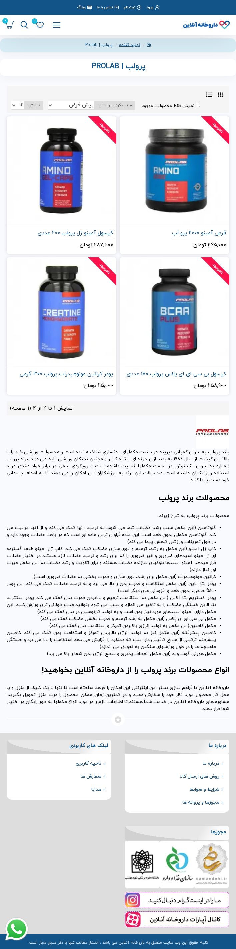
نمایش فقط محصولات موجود (171, 106)
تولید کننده (129, 45)
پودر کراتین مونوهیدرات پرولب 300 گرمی (66, 374)
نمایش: (33, 105)
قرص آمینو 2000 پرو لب (199, 233)
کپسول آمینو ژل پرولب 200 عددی (75, 233)
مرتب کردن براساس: (115, 105)
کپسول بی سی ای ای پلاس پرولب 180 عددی (176, 374)
